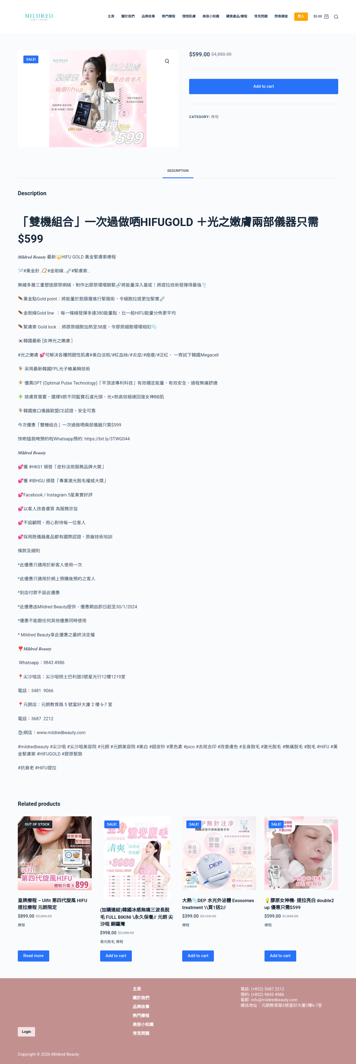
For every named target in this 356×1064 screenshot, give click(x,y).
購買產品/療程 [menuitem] (236, 16)
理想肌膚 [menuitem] (189, 16)
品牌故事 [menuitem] (148, 16)
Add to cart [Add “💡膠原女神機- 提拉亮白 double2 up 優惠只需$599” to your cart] (280, 955)
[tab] (178, 171)
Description (178, 171)
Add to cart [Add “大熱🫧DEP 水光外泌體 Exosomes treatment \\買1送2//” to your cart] (198, 955)
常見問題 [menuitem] (261, 16)
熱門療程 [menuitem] (168, 16)
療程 (215, 117)
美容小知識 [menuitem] (210, 16)
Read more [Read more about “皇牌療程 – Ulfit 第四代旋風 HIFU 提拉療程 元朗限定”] (33, 955)
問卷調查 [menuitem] (281, 16)
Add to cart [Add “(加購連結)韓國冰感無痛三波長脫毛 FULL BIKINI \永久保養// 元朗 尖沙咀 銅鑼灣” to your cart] (116, 955)
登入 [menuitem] (301, 16)
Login (26, 1032)
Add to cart (263, 86)
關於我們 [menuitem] (128, 16)
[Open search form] (336, 17)
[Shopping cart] (320, 16)
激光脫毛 (107, 942)
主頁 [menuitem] (111, 16)
